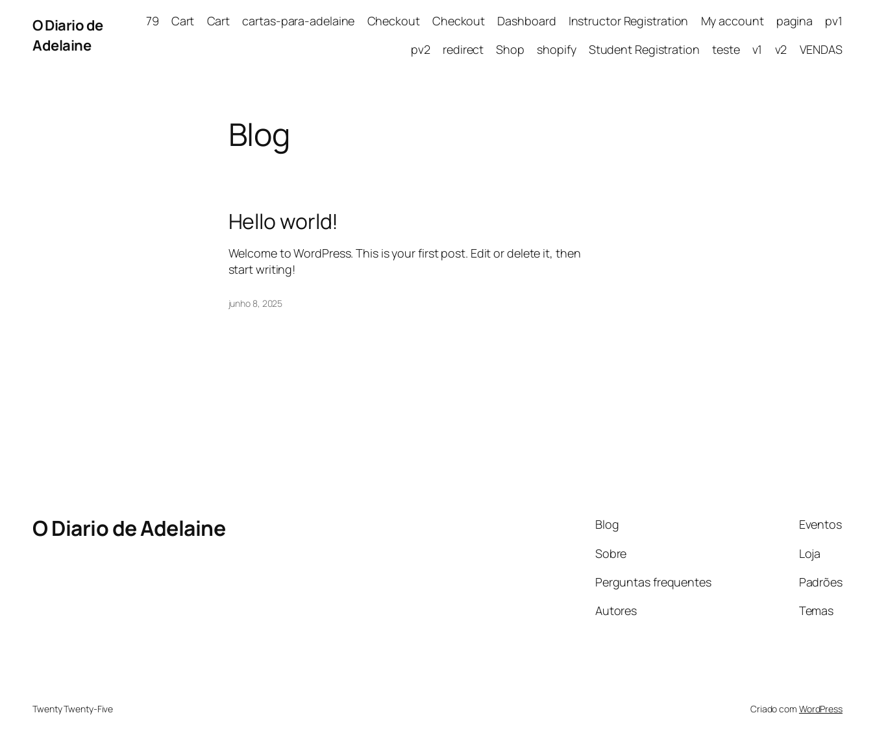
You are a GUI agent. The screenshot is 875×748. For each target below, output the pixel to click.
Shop (510, 49)
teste (726, 49)
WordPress (821, 709)
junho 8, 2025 (255, 303)
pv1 (834, 21)
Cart (183, 21)
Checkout (393, 21)
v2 (781, 49)
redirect (463, 49)
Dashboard (526, 21)
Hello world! (283, 221)
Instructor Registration (629, 21)
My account (732, 21)
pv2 (420, 49)
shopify (556, 49)
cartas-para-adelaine (298, 21)
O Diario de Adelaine (67, 35)
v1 (757, 49)
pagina (794, 21)
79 (152, 21)
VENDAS (821, 49)
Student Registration (644, 49)
